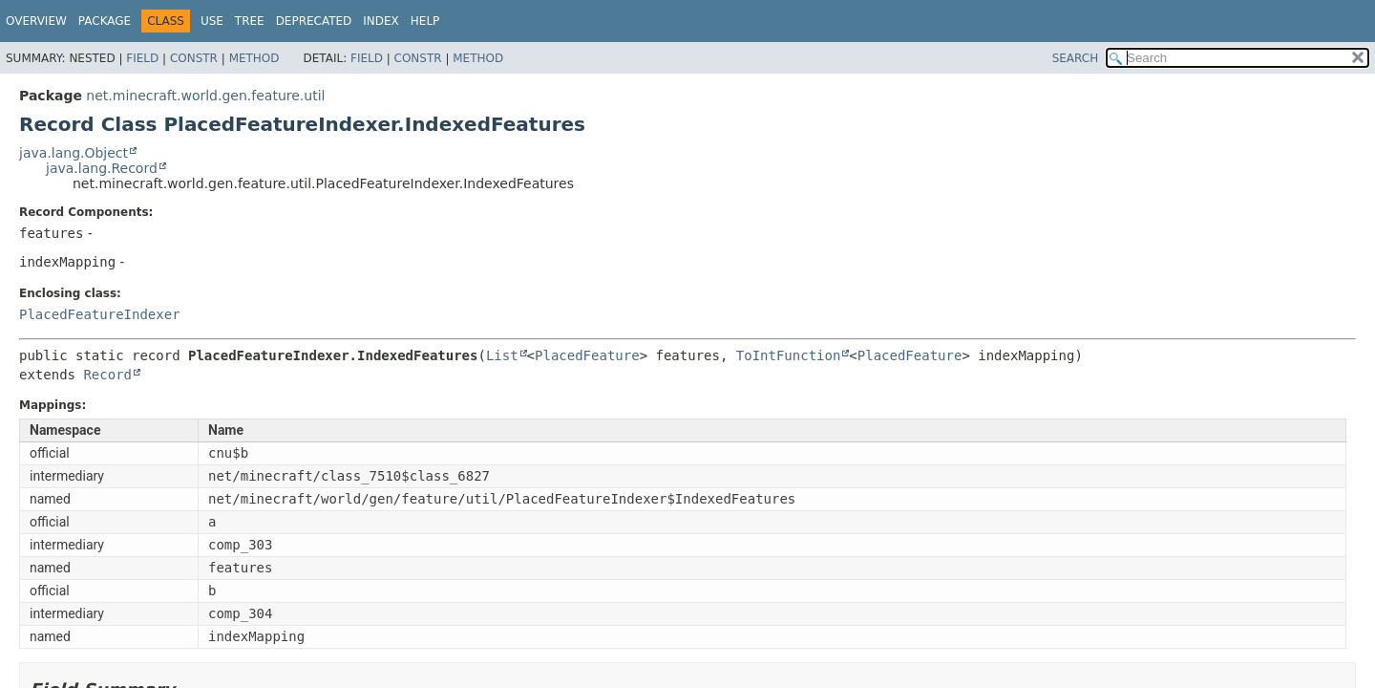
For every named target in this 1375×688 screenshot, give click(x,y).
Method (254, 58)
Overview (36, 21)
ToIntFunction (788, 355)
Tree (249, 21)
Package (104, 21)
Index (381, 21)
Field (142, 58)
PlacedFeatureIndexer (99, 314)
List (502, 355)
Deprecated (314, 21)
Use (212, 21)
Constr (194, 58)
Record (107, 374)
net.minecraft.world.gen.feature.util (205, 95)
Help (425, 21)
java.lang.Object (73, 153)
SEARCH (1075, 58)
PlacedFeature (587, 355)
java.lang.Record (102, 168)
